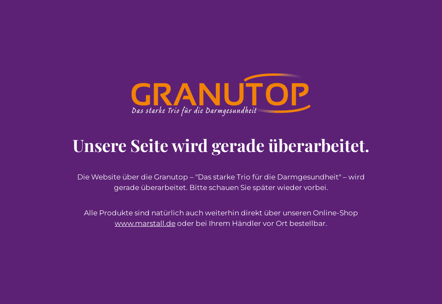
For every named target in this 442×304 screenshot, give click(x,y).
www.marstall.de (145, 223)
